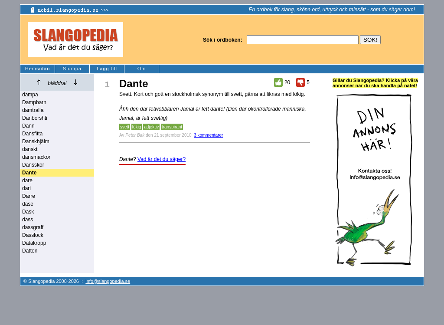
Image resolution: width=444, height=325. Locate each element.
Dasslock (32, 235)
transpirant (172, 127)
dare (27, 180)
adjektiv (151, 127)
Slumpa (72, 68)
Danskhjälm (35, 141)
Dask (28, 212)
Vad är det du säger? (161, 159)
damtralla (32, 110)
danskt (29, 149)
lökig (136, 127)
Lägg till (107, 68)
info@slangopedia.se (107, 281)
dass (27, 220)
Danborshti (34, 118)
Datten (29, 251)
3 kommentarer (208, 135)
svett (124, 127)
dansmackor (36, 157)
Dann (28, 126)
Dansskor (33, 165)
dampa (30, 95)
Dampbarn (34, 102)
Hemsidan (37, 68)
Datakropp (34, 243)
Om (141, 68)
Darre (28, 196)
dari (26, 188)
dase (27, 204)
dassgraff (32, 227)
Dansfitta (32, 134)
